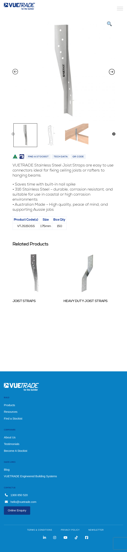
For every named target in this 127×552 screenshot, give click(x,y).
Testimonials (11, 444)
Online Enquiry (17, 510)
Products (9, 405)
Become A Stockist (15, 450)
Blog (7, 469)
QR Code (78, 157)
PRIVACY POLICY (70, 530)
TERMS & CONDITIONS (39, 530)
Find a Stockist (13, 418)
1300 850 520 (16, 495)
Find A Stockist (38, 157)
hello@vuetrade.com (20, 501)
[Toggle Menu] (120, 8)
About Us (10, 437)
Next (114, 134)
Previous (13, 134)
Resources (10, 411)
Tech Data (61, 157)
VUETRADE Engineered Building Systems (30, 476)
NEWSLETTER (96, 530)
